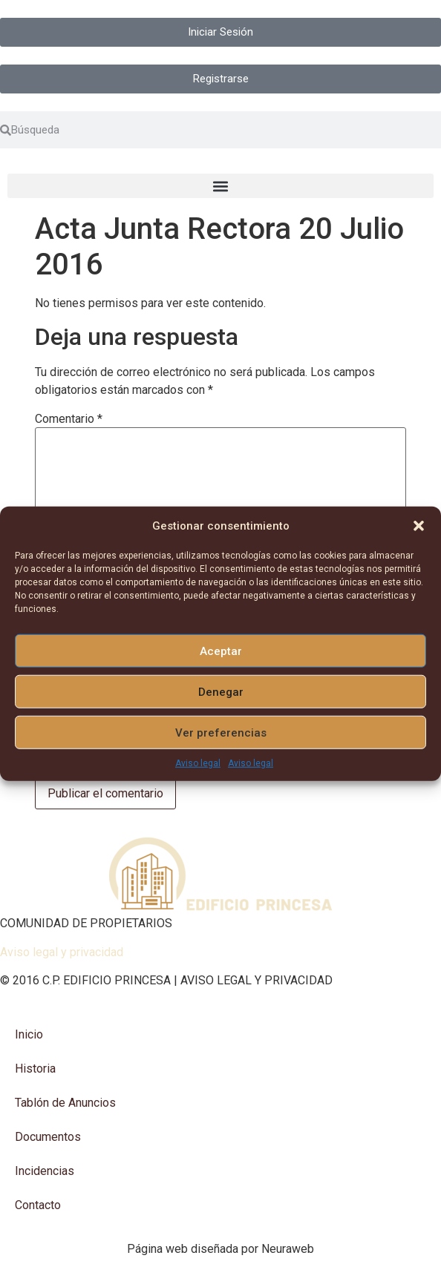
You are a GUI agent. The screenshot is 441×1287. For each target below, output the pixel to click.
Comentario (68, 419)
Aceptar (221, 650)
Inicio (29, 1034)
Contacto (38, 1205)
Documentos (48, 1137)
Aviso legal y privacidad (61, 952)
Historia (35, 1068)
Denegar (221, 691)
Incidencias (44, 1171)
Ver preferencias (221, 732)
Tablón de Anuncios (65, 1103)
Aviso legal (197, 763)
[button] (418, 526)
